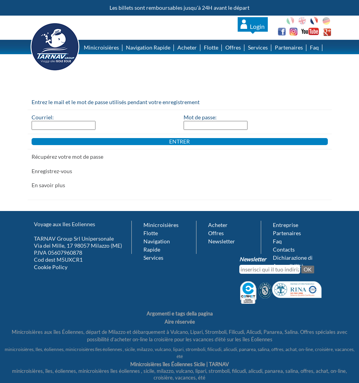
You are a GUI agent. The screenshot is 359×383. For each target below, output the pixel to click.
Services (258, 47)
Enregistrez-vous (52, 171)
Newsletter (221, 241)
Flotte (211, 47)
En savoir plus (48, 185)
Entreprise (285, 225)
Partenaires (289, 47)
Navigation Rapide (148, 47)
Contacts (95, 65)
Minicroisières (101, 47)
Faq (314, 47)
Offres (233, 47)
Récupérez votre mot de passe (67, 156)
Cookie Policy (50, 267)
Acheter (187, 47)
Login (257, 26)
